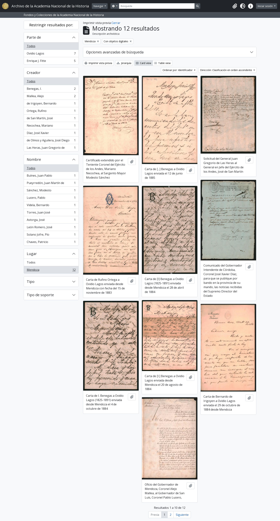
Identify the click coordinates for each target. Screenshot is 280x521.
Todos (31, 46)
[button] (235, 6)
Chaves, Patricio (51, 242)
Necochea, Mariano (51, 126)
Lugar (32, 253)
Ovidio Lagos (51, 54)
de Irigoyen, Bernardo (51, 104)
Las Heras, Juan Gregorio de (51, 148)
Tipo (30, 281)
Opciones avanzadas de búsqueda (115, 52)
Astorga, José (51, 221)
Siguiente (182, 515)
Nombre (34, 159)
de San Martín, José (51, 119)
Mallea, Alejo (51, 97)
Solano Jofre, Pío (51, 235)
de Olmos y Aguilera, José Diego (51, 141)
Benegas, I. (51, 89)
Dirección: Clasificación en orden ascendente (226, 70)
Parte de (34, 37)
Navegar (98, 6)
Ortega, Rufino (51, 112)
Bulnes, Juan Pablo (51, 176)
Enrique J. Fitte (51, 61)
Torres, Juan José (51, 213)
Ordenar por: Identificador (178, 70)
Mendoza (51, 270)
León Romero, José (51, 228)
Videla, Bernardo (51, 206)
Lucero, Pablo (51, 198)
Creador (33, 72)
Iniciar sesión (265, 6)
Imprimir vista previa (98, 63)
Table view (162, 63)
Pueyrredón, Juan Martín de (51, 184)
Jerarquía (124, 63)
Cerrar (116, 23)
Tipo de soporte (40, 294)
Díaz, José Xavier (51, 134)
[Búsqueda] (157, 6)
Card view (143, 63)
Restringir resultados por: (51, 24)
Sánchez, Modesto (51, 191)
